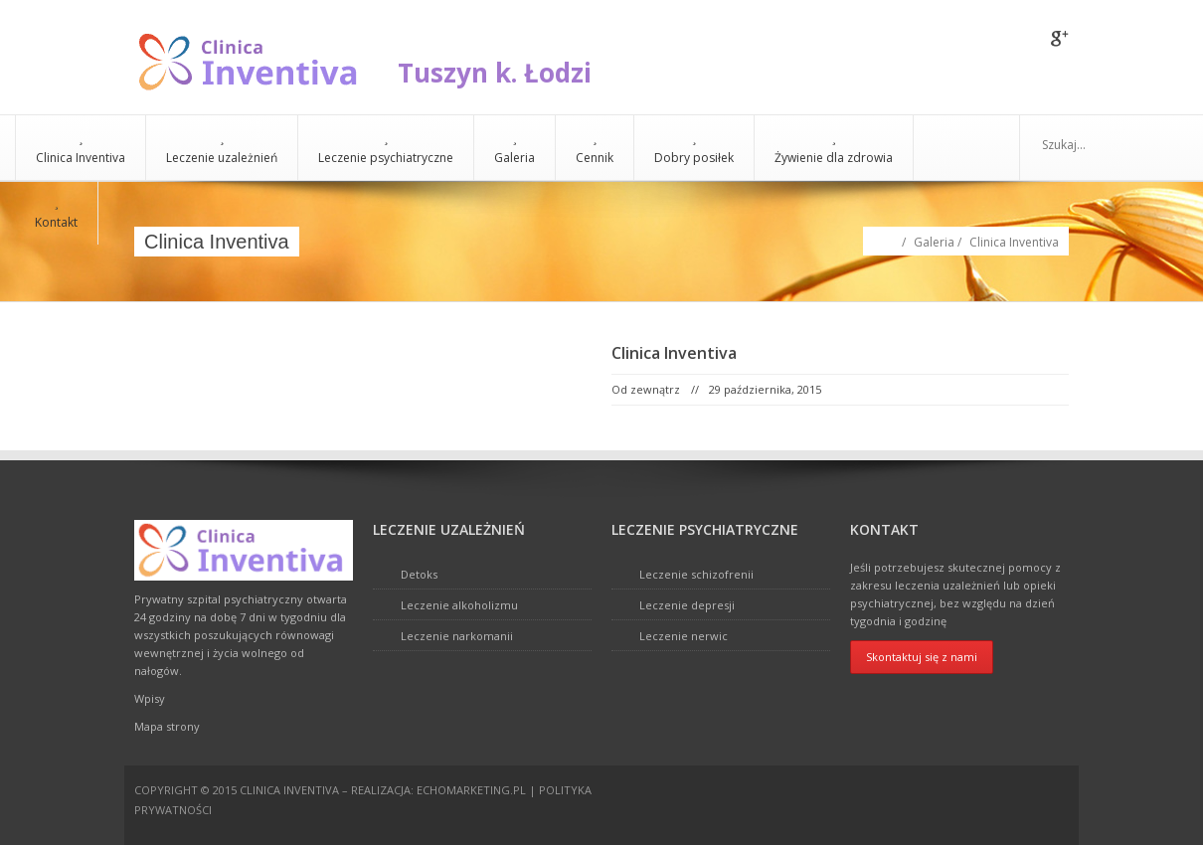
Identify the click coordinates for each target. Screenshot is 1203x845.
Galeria (514, 148)
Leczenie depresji (687, 604)
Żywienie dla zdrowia (833, 148)
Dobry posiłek (694, 148)
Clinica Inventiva (80, 148)
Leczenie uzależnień (221, 148)
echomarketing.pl (471, 789)
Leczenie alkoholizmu (459, 604)
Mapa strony (167, 726)
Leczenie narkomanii (457, 635)
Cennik (594, 148)
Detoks (419, 574)
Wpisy (149, 698)
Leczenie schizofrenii (696, 574)
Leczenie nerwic (683, 635)
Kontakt (56, 213)
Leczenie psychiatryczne (385, 148)
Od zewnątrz (645, 389)
